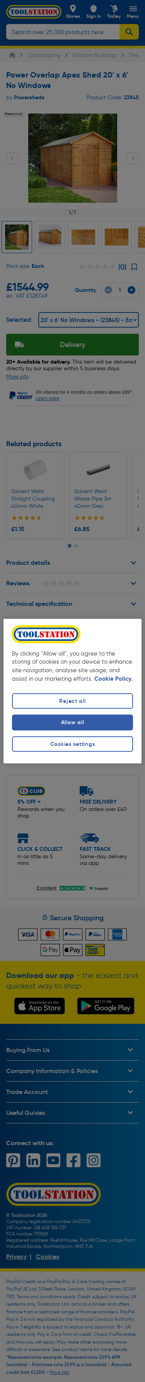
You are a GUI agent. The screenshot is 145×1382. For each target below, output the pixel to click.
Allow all (72, 722)
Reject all (72, 701)
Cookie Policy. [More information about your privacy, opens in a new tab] (113, 679)
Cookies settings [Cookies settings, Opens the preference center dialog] (72, 743)
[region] (72, 691)
